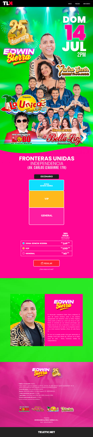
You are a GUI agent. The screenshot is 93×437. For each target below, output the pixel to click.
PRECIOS (77, 4)
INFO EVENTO (86, 4)
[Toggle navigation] (22, 3)
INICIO (70, 4)
